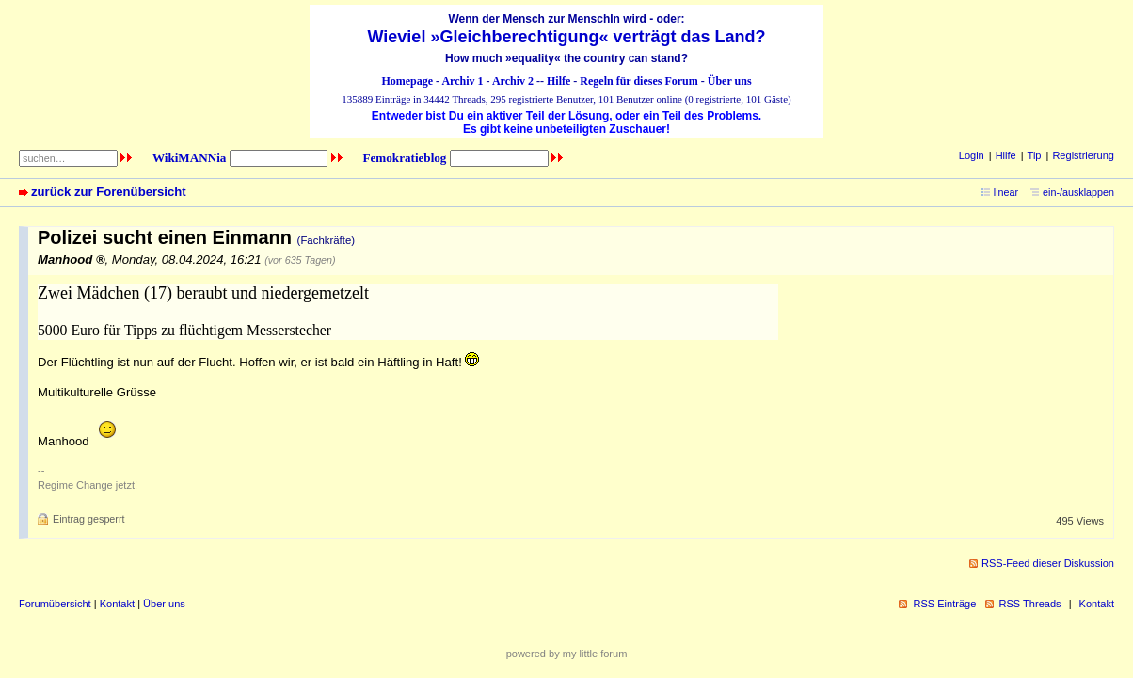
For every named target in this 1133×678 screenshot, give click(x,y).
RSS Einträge (944, 603)
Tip (1035, 155)
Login (971, 155)
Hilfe (558, 81)
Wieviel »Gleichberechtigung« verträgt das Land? (567, 36)
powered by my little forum (567, 653)
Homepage (407, 81)
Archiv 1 (462, 81)
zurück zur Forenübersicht (108, 192)
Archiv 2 (513, 81)
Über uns (730, 81)
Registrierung (1083, 155)
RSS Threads (1030, 603)
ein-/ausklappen (1078, 192)
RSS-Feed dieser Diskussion (1047, 563)
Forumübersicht (55, 603)
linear (1006, 192)
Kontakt (117, 603)
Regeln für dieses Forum (638, 81)
